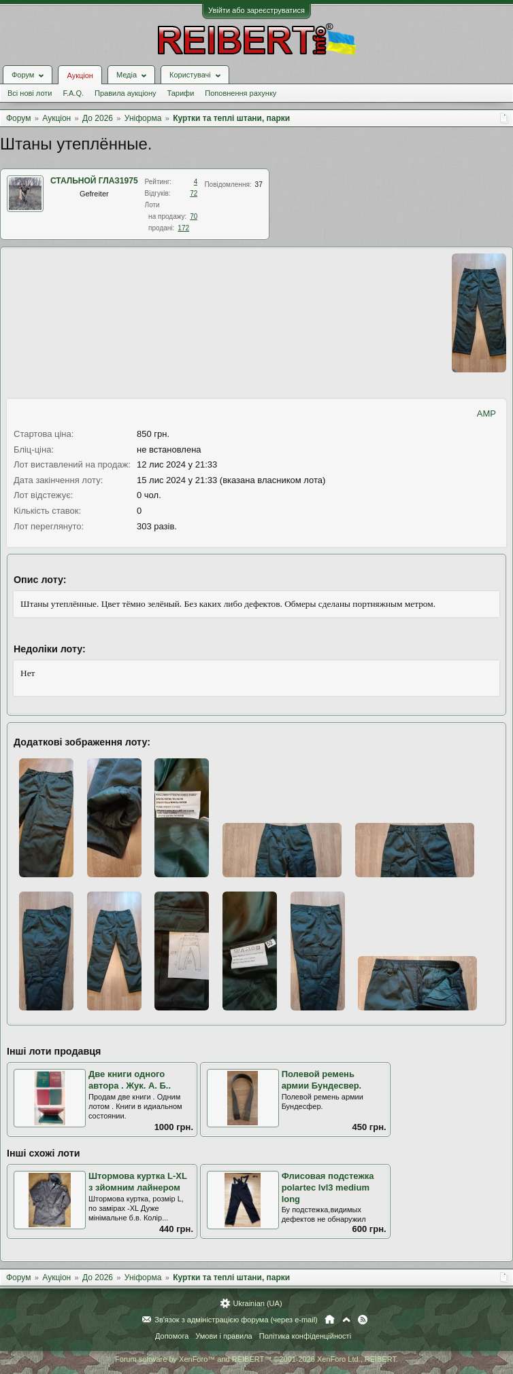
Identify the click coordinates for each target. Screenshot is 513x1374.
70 (193, 216)
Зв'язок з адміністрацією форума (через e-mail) (236, 1320)
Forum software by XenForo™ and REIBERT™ (256, 1359)
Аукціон (80, 75)
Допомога (171, 1336)
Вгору (346, 1319)
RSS (362, 1319)
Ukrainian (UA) (257, 1303)
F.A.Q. (73, 93)
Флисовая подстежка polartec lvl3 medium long (328, 1187)
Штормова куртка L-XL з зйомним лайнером (137, 1182)
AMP (486, 413)
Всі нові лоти (29, 93)
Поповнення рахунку (240, 93)
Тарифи (181, 93)
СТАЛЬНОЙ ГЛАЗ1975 (94, 181)
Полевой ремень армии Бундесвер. (322, 1080)
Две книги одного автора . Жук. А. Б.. (129, 1080)
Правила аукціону (125, 93)
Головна (330, 1319)
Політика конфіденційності (305, 1336)
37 (259, 184)
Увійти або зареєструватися (256, 10)
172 (183, 228)
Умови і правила (223, 1336)
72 (193, 193)
